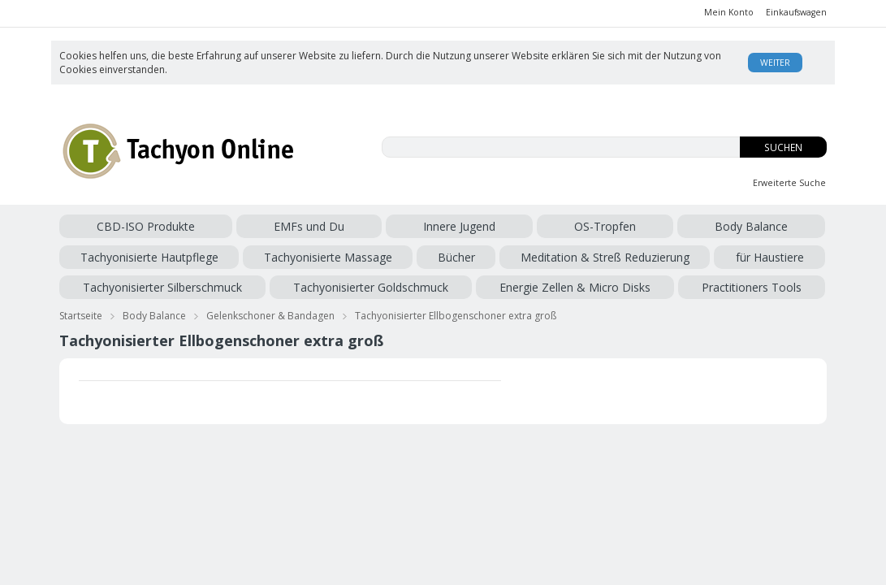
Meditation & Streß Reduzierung (143, 254)
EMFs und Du (197, 226)
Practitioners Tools (109, 281)
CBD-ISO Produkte (108, 226)
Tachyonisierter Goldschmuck (544, 254)
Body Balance (414, 226)
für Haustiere (266, 254)
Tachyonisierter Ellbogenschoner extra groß (455, 307)
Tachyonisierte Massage (660, 226)
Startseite (80, 307)
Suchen (783, 147)
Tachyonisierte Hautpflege (524, 226)
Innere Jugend (272, 226)
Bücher (747, 226)
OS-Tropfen (343, 226)
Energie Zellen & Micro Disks (701, 254)
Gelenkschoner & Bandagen (270, 307)
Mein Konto (729, 12)
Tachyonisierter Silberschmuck (383, 254)
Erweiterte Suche (789, 182)
